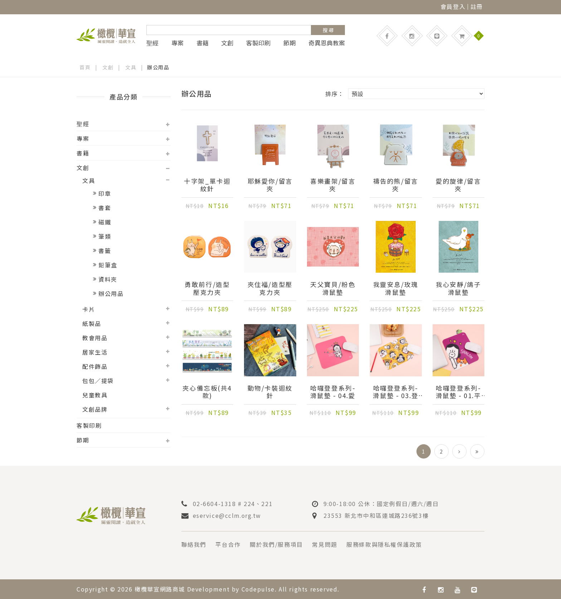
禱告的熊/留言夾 (395, 185)
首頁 (85, 67)
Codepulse (258, 588)
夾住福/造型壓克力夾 (270, 288)
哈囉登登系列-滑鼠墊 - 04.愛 (333, 392)
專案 (177, 43)
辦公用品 (110, 293)
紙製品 (91, 323)
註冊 (476, 6)
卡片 (88, 309)
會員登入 (452, 6)
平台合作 (228, 544)
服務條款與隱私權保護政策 (384, 544)
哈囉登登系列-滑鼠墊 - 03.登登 (395, 392)
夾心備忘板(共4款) (207, 392)
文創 (227, 43)
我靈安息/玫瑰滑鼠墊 (395, 288)
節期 (289, 43)
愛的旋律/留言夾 (458, 185)
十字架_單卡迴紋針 (207, 185)
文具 (130, 67)
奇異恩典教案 (326, 43)
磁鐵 (104, 222)
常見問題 (324, 544)
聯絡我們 (193, 544)
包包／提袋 (98, 380)
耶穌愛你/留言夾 (270, 185)
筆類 (104, 236)
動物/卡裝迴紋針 (270, 392)
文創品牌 (94, 409)
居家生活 (94, 352)
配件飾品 (94, 366)
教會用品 (94, 337)
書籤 (104, 250)
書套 (104, 207)
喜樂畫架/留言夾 (332, 185)
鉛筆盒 (107, 265)
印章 (104, 193)
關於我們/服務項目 (276, 544)
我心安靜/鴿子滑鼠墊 (458, 288)
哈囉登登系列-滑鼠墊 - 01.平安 (458, 392)
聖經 (152, 43)
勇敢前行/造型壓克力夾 (207, 288)
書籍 (202, 43)
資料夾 (107, 279)
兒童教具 (94, 395)
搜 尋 (328, 30)
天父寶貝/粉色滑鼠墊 (332, 288)
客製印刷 (258, 43)
